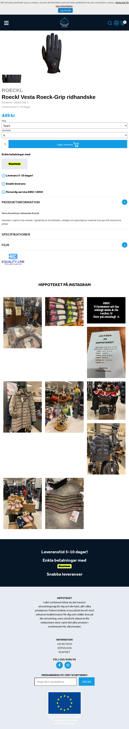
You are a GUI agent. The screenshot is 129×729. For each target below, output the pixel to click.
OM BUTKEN (64, 644)
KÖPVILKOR (65, 648)
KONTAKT (64, 652)
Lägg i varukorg (68, 144)
